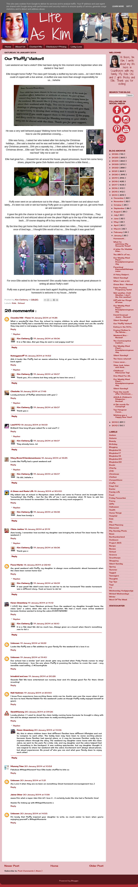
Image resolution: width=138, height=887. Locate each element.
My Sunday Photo (118, 531)
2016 (115, 188)
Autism (112, 435)
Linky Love (76, 46)
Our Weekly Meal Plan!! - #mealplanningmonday (123, 261)
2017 (115, 185)
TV (110, 588)
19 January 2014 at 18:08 (46, 512)
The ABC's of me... (122, 255)
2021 (115, 171)
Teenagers (114, 576)
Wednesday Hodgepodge (121, 591)
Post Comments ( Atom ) (30, 871)
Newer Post (11, 865)
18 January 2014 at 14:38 (44, 318)
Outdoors (113, 540)
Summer (113, 570)
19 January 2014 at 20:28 (42, 676)
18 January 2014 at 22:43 (37, 565)
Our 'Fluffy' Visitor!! (122, 324)
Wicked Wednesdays (119, 594)
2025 (115, 158)
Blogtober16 (115, 450)
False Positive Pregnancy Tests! (122, 289)
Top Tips (113, 582)
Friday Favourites (117, 498)
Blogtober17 (115, 453)
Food (111, 495)
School (21, 303)
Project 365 (115, 543)
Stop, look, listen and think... (121, 366)
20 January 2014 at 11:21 (33, 780)
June (116, 219)
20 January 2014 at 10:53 (38, 766)
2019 (115, 178)
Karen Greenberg (19, 603)
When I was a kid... (121, 281)
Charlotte (15, 391)
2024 (115, 161)
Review (112, 549)
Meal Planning (116, 525)
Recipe (112, 546)
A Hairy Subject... (121, 275)
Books (112, 465)
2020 (115, 175)
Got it (129, 6)
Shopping (113, 561)
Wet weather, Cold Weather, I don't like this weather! (122, 295)
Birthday (113, 444)
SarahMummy (17, 712)
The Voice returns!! (122, 359)
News (111, 534)
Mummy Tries (17, 766)
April (116, 225)
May (116, 222)
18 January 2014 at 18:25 (54, 458)
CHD (111, 471)
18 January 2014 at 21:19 (37, 529)
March (117, 229)
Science (113, 555)
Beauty (112, 441)
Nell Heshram (17, 693)
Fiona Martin (17, 565)
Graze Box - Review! (123, 284)
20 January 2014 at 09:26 (39, 712)
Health (112, 510)
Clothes (113, 477)
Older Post (96, 865)
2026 (115, 154)
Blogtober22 (115, 462)
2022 (115, 168)
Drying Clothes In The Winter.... (121, 331)
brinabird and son (19, 676)
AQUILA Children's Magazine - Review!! (122, 399)
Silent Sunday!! (120, 278)
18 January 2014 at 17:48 (33, 391)
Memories (114, 528)
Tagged (112, 573)
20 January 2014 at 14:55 (33, 814)
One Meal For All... (122, 376)
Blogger (74, 881)
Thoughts (113, 579)
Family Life (114, 492)
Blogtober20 (115, 459)
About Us (20, 46)
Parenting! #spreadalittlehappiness (123, 269)
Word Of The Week (118, 600)
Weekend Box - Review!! (120, 336)
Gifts (111, 504)
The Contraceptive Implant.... (122, 342)
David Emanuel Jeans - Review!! (122, 316)
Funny (112, 501)
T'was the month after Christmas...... (123, 393)
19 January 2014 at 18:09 (46, 583)
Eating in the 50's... (122, 327)
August (117, 212)
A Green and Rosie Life (22, 491)
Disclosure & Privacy (56, 46)
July (116, 215)
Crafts (112, 483)
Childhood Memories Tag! (121, 372)
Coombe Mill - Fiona (21, 318)
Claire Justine (17, 529)
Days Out (113, 486)
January (118, 236)
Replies (16, 334)
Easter (112, 489)
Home (8, 46)
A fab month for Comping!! (121, 406)
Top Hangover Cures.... (120, 411)
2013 (115, 422)
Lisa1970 (15, 425)
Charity (112, 468)
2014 (115, 195)
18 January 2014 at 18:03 (34, 425)
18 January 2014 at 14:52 (38, 356)
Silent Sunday (116, 564)
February (118, 232)
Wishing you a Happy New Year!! (122, 416)
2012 (115, 426)
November (119, 201)
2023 (115, 164)
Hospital (113, 516)
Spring (112, 567)
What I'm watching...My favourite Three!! (122, 244)
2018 (115, 181)
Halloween (114, 507)
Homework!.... (119, 239)
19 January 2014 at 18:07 (46, 374)
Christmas (114, 474)
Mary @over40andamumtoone (26, 458)
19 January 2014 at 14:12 (40, 603)
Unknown (15, 643)
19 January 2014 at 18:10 (46, 624)
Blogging (113, 447)
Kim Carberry (23, 339)
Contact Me (35, 46)
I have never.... (119, 362)
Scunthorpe (114, 558)
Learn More (118, 6)
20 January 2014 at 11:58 (36, 795)
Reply (13, 329)
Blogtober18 (115, 456)
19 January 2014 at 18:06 (46, 339)
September (119, 208)
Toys (111, 585)
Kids (14, 303)
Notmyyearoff (17, 356)
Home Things (115, 513)
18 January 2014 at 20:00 (48, 491)
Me (110, 522)
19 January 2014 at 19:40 (33, 657)
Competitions (115, 480)
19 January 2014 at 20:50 (38, 693)
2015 (115, 192)
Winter (112, 597)
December (119, 198)
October (118, 205)
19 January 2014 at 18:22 (33, 643)
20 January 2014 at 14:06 (48, 730)
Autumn (113, 438)
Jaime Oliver (16, 795)
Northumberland (117, 537)
